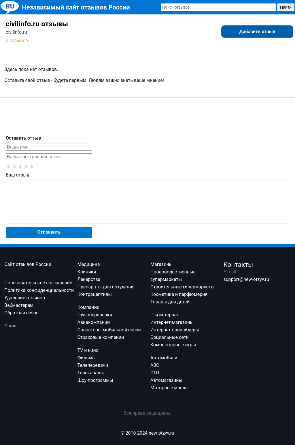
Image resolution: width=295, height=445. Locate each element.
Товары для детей (170, 302)
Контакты (238, 264)
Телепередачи (92, 365)
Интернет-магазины (172, 322)
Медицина (88, 264)
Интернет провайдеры (174, 330)
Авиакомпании (93, 322)
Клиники (86, 272)
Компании (88, 307)
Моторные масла (169, 387)
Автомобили (163, 357)
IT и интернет (164, 315)
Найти (286, 7)
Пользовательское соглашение (38, 283)
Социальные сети (169, 337)
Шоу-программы (95, 380)
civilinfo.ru (16, 32)
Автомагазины (166, 380)
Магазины (161, 264)
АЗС (154, 365)
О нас (10, 325)
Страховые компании (100, 337)
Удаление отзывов (24, 298)
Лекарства (89, 279)
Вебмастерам (18, 305)
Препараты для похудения (106, 287)
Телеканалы (90, 372)
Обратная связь (21, 313)
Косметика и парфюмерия (178, 294)
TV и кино (88, 350)
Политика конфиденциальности (39, 290)
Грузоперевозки (94, 315)
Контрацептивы (94, 294)
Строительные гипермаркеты (182, 287)
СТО (154, 372)
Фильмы (86, 357)
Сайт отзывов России (27, 264)
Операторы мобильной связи (109, 330)
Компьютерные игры (173, 345)
